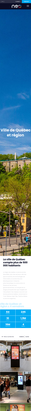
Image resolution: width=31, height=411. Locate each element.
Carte (27, 337)
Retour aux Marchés (9, 336)
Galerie (21, 337)
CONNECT (17, 1)
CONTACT (26, 1)
